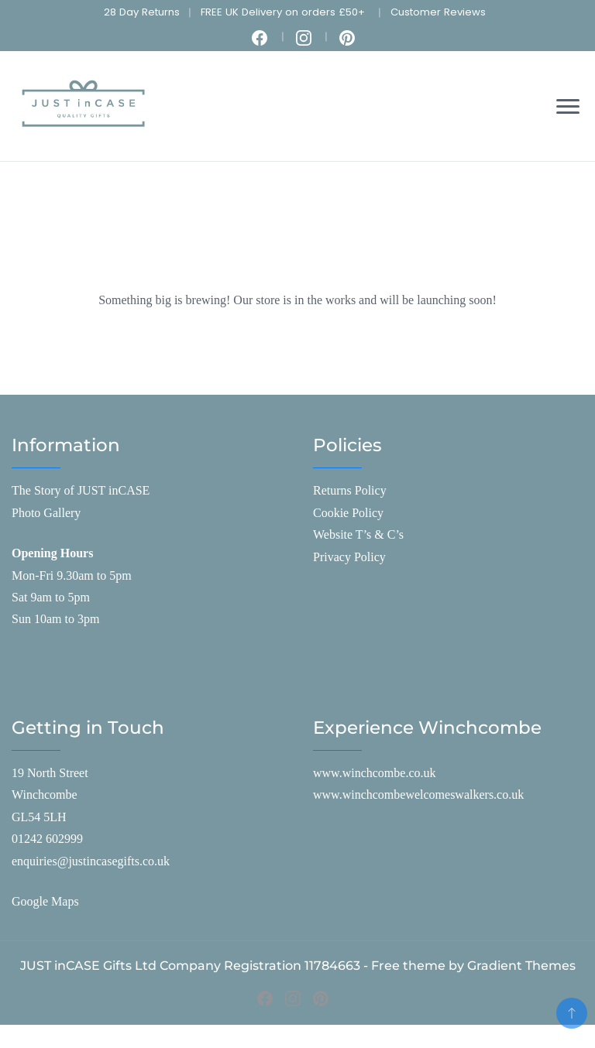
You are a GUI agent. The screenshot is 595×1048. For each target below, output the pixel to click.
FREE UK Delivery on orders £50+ (283, 12)
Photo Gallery (46, 512)
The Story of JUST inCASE (81, 490)
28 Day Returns (142, 12)
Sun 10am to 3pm (55, 618)
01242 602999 (47, 838)
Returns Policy (350, 490)
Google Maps (45, 901)
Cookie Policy (348, 512)
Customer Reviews (438, 12)
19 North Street (50, 772)
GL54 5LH (39, 817)
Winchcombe (44, 794)
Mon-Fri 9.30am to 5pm (72, 575)
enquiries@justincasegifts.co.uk (91, 861)
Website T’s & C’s (358, 534)
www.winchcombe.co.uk (374, 772)
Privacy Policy (349, 556)
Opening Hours (52, 553)
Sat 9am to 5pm (51, 597)
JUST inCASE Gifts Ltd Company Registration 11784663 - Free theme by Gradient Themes (298, 965)
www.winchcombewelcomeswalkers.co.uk (418, 794)
